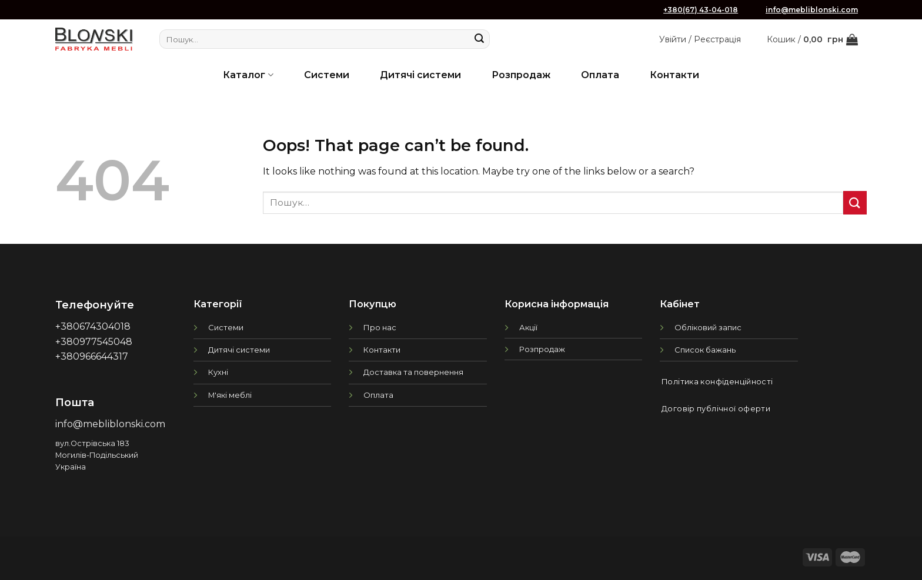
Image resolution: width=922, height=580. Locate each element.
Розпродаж (521, 75)
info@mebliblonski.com (812, 9)
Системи (326, 75)
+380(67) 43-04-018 (700, 9)
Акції (528, 327)
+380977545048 (93, 341)
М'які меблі (230, 395)
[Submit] (479, 39)
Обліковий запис (707, 327)
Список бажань (705, 349)
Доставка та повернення (413, 372)
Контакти (674, 75)
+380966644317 (91, 356)
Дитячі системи (420, 75)
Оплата (600, 75)
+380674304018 (93, 326)
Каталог (248, 75)
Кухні (218, 372)
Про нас (379, 327)
